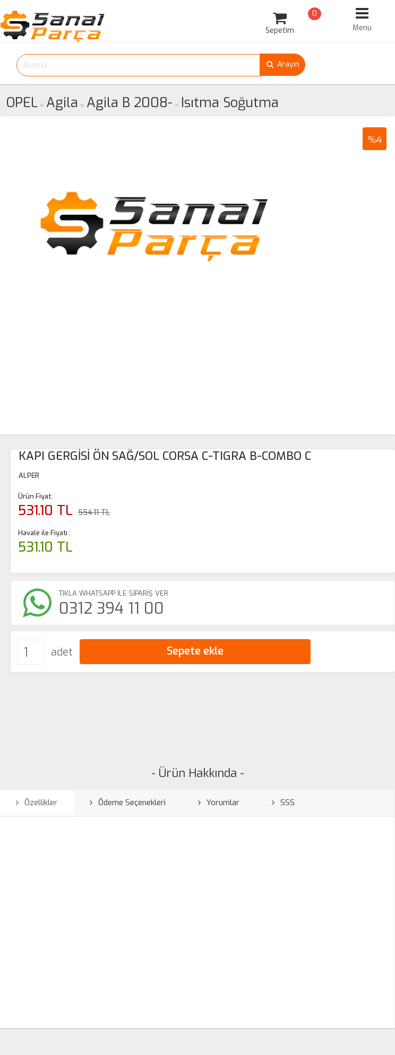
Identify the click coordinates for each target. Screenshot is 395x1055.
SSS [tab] (283, 802)
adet (62, 652)
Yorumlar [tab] (218, 802)
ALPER (29, 475)
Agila (62, 102)
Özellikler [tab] (36, 802)
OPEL (22, 102)
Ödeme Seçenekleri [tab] (128, 802)
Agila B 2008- (130, 102)
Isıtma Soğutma (230, 102)
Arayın (282, 64)
